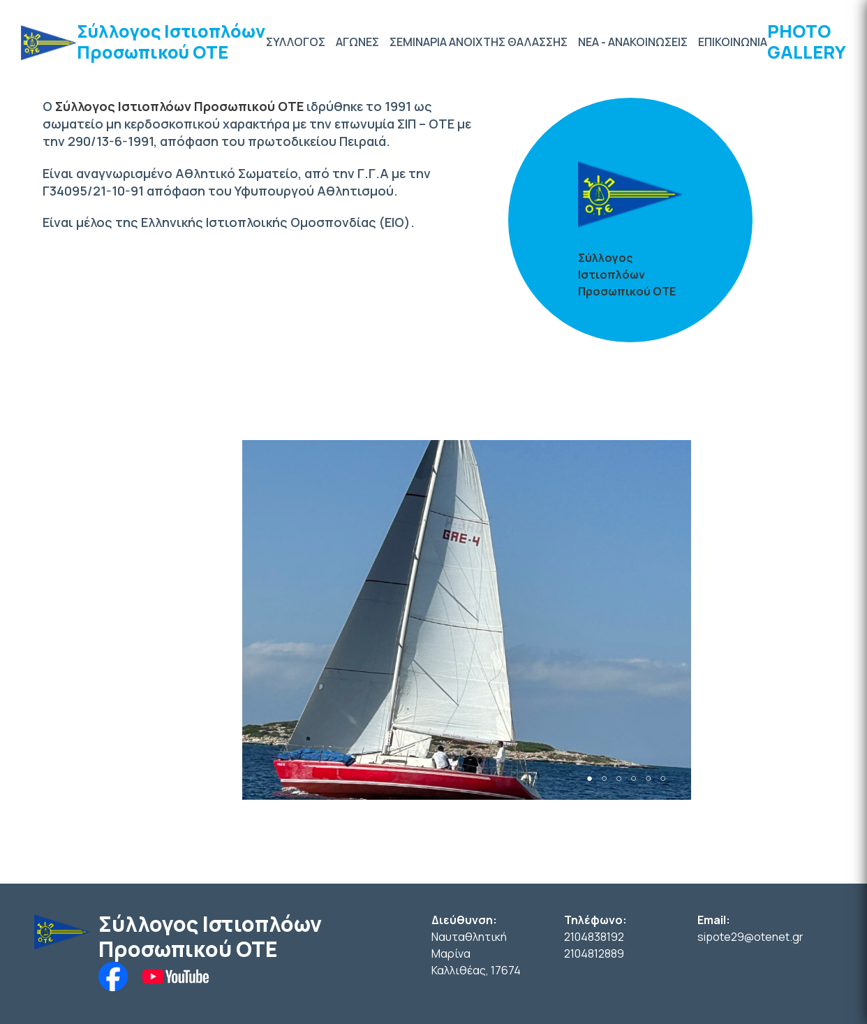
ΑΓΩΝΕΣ (357, 42)
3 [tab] (619, 778)
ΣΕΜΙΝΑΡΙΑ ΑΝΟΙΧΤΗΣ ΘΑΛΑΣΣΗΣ (479, 42)
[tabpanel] (467, 620)
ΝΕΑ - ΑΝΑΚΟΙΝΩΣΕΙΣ (633, 42)
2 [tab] (604, 778)
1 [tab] (589, 778)
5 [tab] (648, 778)
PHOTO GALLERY (806, 41)
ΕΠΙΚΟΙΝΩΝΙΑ (732, 42)
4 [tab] (633, 778)
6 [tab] (662, 778)
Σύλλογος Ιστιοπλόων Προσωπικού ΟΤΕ (171, 41)
